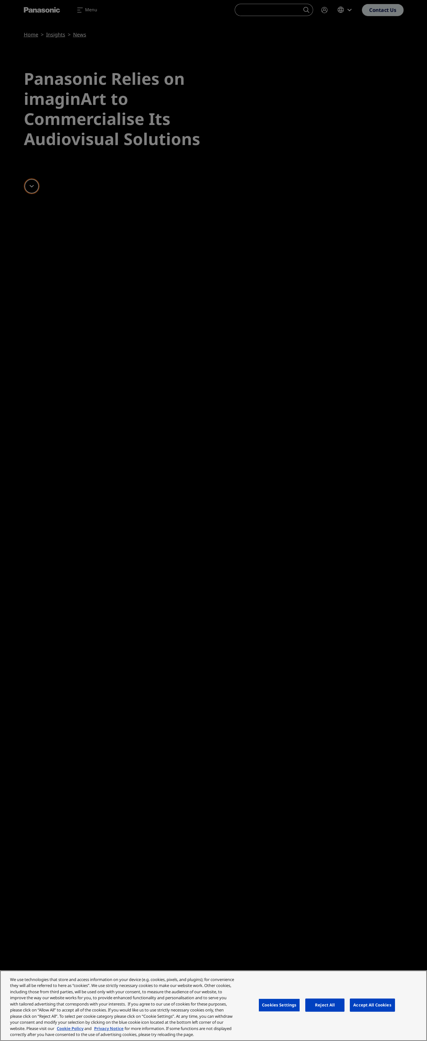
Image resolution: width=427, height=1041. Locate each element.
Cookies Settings (279, 1005)
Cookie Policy (70, 1028)
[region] (213, 1005)
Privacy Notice (109, 1028)
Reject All (325, 1005)
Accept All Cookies (372, 1005)
